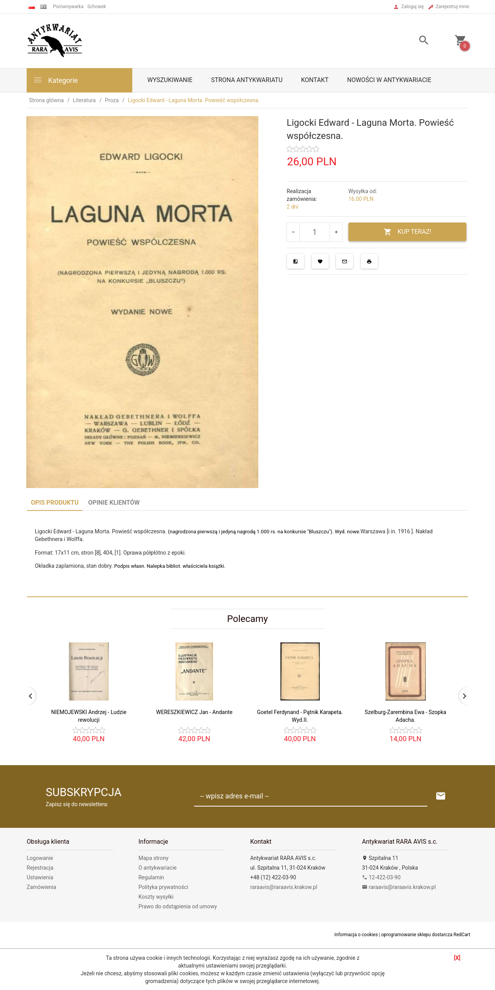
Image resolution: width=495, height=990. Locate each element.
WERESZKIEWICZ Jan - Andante (194, 712)
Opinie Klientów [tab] (114, 502)
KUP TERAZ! (407, 232)
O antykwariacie (157, 868)
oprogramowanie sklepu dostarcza (416, 934)
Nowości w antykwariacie (389, 80)
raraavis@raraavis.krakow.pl (283, 887)
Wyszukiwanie (170, 80)
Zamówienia (41, 887)
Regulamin (151, 877)
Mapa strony (153, 858)
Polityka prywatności (163, 887)
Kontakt (315, 80)
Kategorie (55, 80)
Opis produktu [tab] (55, 502)
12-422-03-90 (381, 877)
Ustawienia (40, 877)
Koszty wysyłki (156, 897)
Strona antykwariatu (247, 80)
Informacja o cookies (356, 934)
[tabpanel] (247, 553)
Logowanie (40, 858)
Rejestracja (40, 868)
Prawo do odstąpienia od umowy (177, 906)
